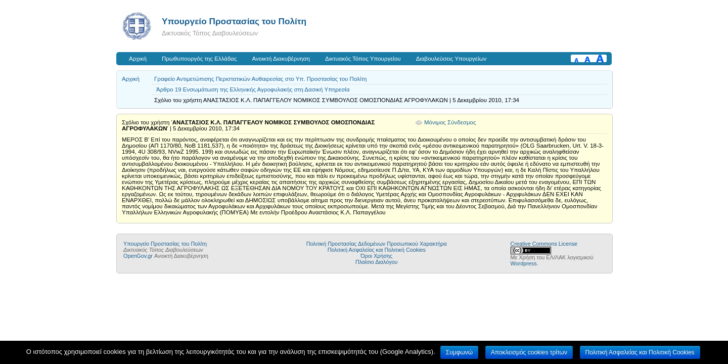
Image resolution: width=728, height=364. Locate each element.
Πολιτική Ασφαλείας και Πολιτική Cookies (377, 250)
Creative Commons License (544, 244)
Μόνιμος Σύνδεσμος (450, 122)
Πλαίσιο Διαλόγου (376, 262)
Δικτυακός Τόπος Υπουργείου (363, 59)
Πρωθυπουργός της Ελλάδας (199, 59)
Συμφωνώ (459, 352)
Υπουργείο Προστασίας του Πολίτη (234, 21)
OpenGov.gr (138, 256)
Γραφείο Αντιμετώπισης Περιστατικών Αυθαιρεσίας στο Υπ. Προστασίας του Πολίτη (260, 79)
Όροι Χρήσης (376, 256)
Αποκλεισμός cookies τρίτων (529, 352)
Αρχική (138, 59)
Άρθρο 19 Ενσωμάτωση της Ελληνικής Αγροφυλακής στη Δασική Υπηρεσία (253, 89)
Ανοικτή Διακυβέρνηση (281, 59)
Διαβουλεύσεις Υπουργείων (451, 59)
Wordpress (524, 263)
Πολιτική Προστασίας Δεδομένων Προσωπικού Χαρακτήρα (376, 244)
